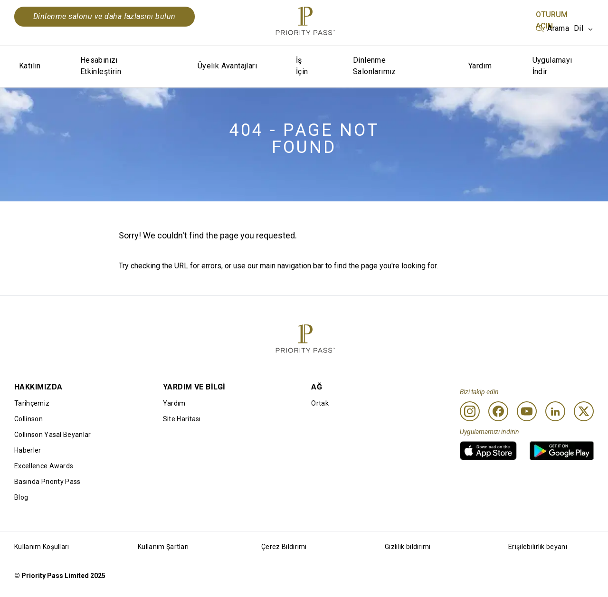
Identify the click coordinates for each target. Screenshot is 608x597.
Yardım (480, 65)
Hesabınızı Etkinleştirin (100, 66)
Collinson (28, 419)
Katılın (30, 65)
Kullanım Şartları (163, 546)
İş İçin (302, 66)
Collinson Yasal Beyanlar (52, 434)
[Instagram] (470, 411)
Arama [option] (558, 28)
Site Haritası (182, 419)
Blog (21, 497)
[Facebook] (498, 411)
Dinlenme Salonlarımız (374, 66)
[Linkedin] (555, 411)
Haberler (27, 450)
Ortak (320, 403)
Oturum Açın (552, 20)
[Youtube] (527, 411)
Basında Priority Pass (47, 481)
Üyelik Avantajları (227, 65)
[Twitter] (584, 411)
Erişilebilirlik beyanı (537, 546)
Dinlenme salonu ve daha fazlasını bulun (104, 16)
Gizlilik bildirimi (408, 546)
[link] (488, 450)
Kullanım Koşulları (41, 546)
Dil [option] (578, 28)
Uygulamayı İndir (552, 66)
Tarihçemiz (31, 403)
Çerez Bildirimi (284, 546)
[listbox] (552, 28)
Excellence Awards (43, 466)
